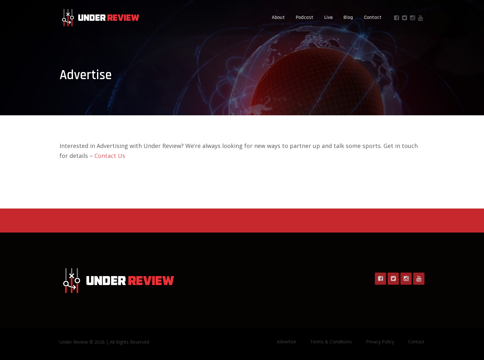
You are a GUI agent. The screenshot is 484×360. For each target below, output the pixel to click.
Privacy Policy (380, 342)
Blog (348, 17)
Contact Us (109, 156)
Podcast (304, 17)
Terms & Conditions (331, 342)
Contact (373, 17)
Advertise (286, 342)
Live (328, 17)
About (278, 17)
